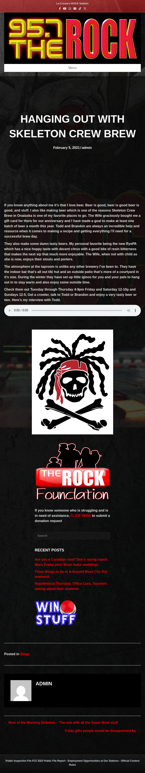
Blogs (24, 654)
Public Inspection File (18, 760)
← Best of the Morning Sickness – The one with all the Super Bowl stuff (61, 722)
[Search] (72, 535)
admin (87, 147)
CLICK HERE (81, 515)
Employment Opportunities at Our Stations (93, 760)
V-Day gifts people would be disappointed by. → (103, 731)
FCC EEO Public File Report (48, 760)
